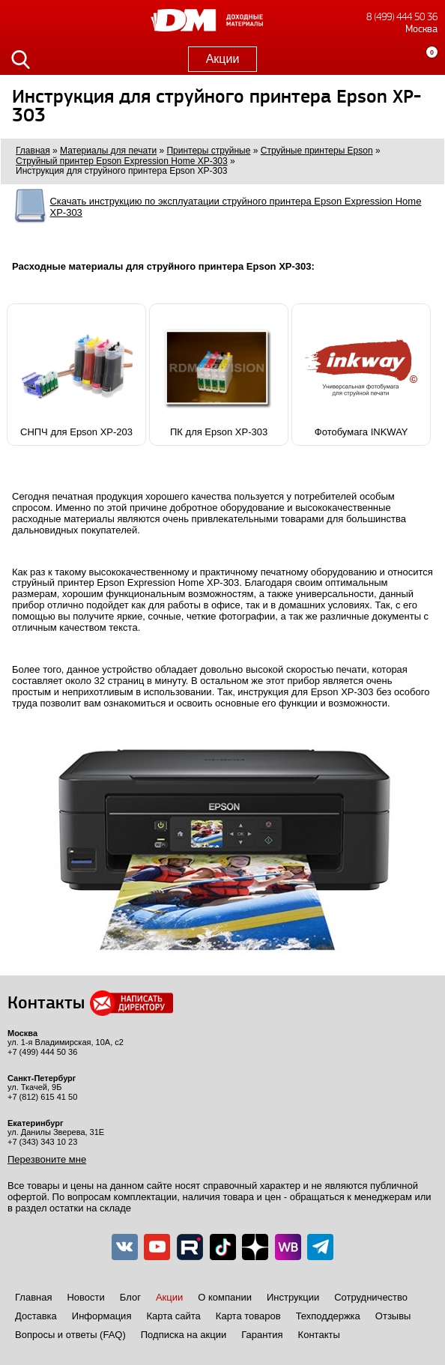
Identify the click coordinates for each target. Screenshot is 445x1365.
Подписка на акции (183, 1334)
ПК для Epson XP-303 (219, 375)
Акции (223, 58)
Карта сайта (173, 1316)
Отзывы (393, 1316)
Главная (33, 1297)
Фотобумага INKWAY (361, 375)
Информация (102, 1316)
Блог (130, 1297)
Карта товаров (248, 1316)
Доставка (36, 1316)
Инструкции (293, 1297)
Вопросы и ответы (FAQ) (70, 1334)
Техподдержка (328, 1316)
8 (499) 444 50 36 (402, 16)
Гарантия (261, 1334)
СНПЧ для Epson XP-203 (76, 375)
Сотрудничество (371, 1297)
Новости (85, 1297)
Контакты (319, 1334)
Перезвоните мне (46, 1159)
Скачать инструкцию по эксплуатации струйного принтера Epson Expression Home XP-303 (235, 207)
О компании (225, 1297)
